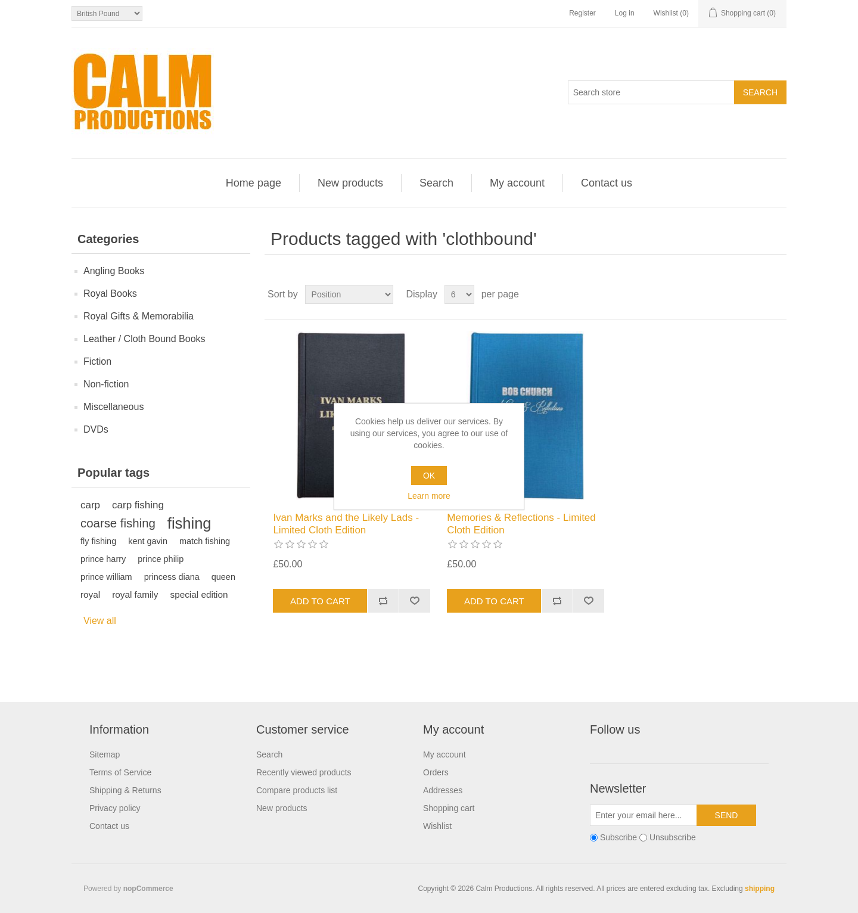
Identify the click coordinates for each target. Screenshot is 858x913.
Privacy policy (115, 808)
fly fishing (98, 541)
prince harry (103, 559)
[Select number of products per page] (459, 294)
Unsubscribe (672, 838)
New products (350, 183)
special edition (199, 594)
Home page (253, 183)
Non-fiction (106, 384)
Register (582, 13)
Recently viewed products (304, 772)
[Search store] (651, 92)
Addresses (442, 790)
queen (223, 577)
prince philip (161, 559)
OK (429, 475)
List (776, 294)
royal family (135, 594)
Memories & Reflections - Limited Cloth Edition (521, 523)
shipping (760, 888)
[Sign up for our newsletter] (643, 815)
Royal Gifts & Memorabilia (138, 316)
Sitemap (104, 754)
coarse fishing (118, 523)
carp (90, 505)
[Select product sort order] (349, 294)
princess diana (172, 577)
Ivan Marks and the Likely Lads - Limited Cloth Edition (346, 523)
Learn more (429, 496)
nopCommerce (148, 888)
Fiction (97, 361)
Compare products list (296, 790)
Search (436, 183)
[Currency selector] (107, 13)
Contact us (606, 183)
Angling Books (113, 271)
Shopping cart (448, 808)
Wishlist (437, 826)
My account (517, 183)
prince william (106, 577)
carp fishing (138, 505)
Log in (625, 13)
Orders (436, 772)
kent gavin (147, 541)
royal (90, 594)
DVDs (95, 429)
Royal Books (110, 293)
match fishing (204, 541)
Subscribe (618, 838)
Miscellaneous (113, 407)
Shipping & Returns (125, 790)
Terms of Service (120, 772)
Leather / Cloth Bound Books (144, 339)
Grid (755, 294)
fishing (189, 523)
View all (99, 621)
